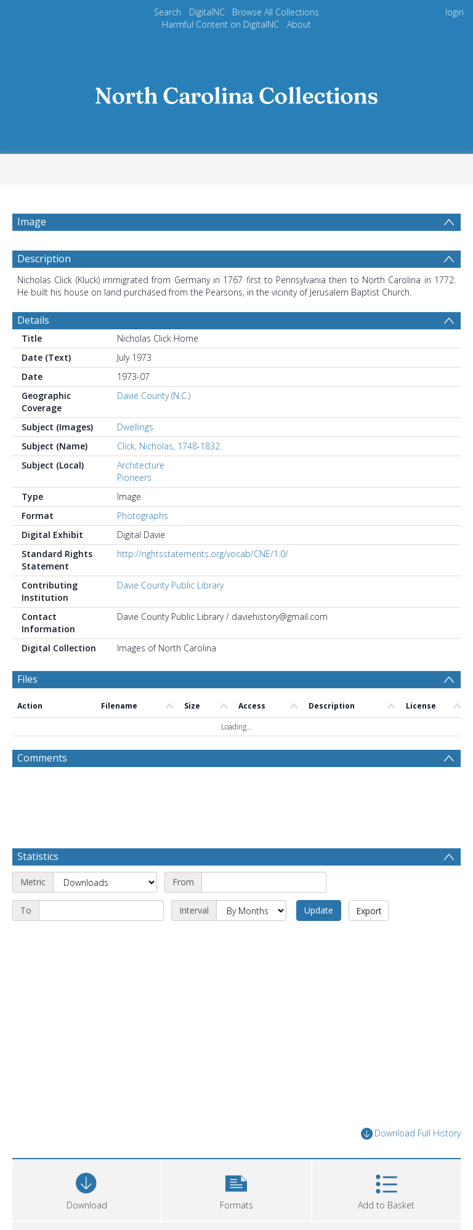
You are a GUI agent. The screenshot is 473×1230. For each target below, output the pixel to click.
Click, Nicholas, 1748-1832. (169, 446)
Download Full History (411, 1133)
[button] (236, 1188)
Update (318, 910)
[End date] (101, 910)
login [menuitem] (454, 12)
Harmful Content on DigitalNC (220, 24)
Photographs (142, 515)
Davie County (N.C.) (153, 395)
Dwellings (135, 427)
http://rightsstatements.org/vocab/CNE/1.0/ (202, 554)
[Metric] (105, 882)
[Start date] (263, 882)
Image (31, 221)
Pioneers (134, 477)
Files (27, 679)
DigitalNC (207, 12)
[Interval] (251, 910)
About (299, 24)
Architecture (140, 465)
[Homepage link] (236, 92)
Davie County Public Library (170, 585)
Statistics (38, 856)
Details (33, 320)
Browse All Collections (275, 12)
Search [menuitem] (167, 12)
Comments (42, 758)
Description (44, 258)
